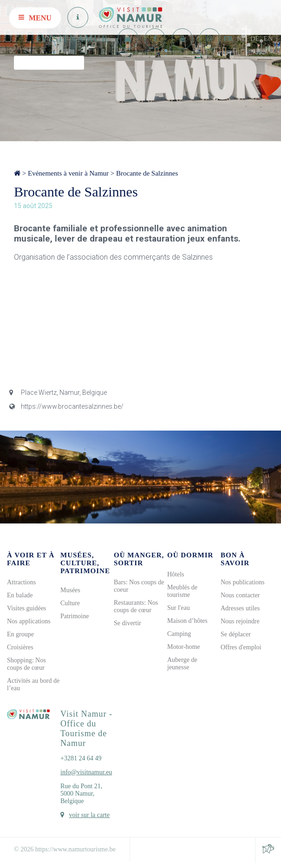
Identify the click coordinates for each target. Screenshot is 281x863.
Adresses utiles (240, 608)
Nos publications (243, 582)
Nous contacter (240, 595)
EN (268, 38)
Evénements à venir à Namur (68, 173)
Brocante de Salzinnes (147, 173)
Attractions (21, 582)
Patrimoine (74, 616)
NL (241, 38)
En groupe (20, 634)
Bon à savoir (235, 559)
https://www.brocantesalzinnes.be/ (66, 406)
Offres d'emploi (241, 647)
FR (228, 38)
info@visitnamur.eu (86, 772)
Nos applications (29, 621)
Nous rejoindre (240, 621)
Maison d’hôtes (187, 620)
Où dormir (190, 555)
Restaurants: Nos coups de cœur (136, 606)
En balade (20, 595)
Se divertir (127, 623)
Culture (70, 603)
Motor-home (183, 646)
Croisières (20, 647)
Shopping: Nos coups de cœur (26, 664)
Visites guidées (26, 608)
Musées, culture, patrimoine (85, 563)
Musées (70, 590)
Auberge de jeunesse (182, 663)
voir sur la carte (89, 814)
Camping (179, 633)
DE (255, 38)
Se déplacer (236, 634)
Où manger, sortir (139, 559)
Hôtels (175, 574)
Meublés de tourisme (182, 591)
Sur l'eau (178, 607)
